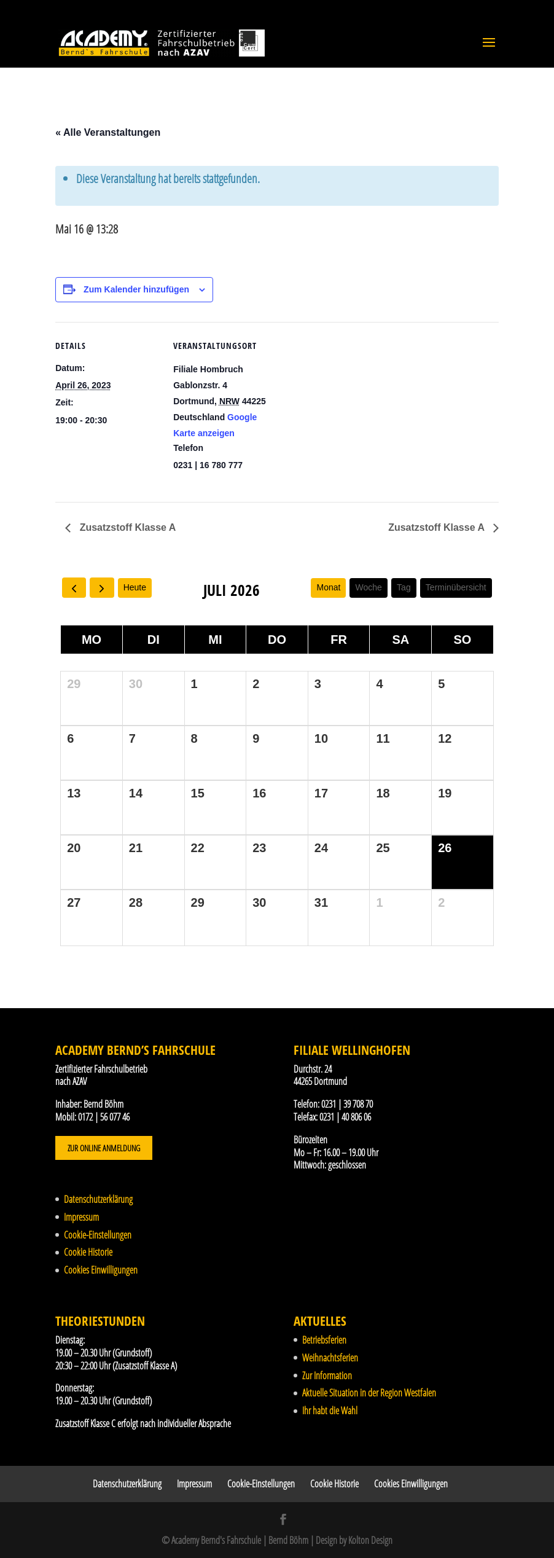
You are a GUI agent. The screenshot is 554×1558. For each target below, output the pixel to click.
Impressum (81, 1217)
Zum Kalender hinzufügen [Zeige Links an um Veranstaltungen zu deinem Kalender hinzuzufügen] (136, 289)
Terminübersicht (456, 587)
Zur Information (327, 1375)
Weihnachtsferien (330, 1357)
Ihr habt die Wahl (329, 1410)
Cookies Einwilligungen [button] (101, 1270)
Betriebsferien (324, 1340)
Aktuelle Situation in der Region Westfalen (369, 1392)
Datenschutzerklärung (98, 1199)
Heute (134, 587)
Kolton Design (370, 1540)
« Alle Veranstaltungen (107, 132)
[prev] (74, 587)
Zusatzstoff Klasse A (126, 527)
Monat (328, 587)
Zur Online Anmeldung (104, 1148)
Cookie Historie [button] (88, 1252)
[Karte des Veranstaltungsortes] (356, 407)
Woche (369, 587)
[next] (102, 587)
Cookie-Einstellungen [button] (97, 1235)
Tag (404, 587)
